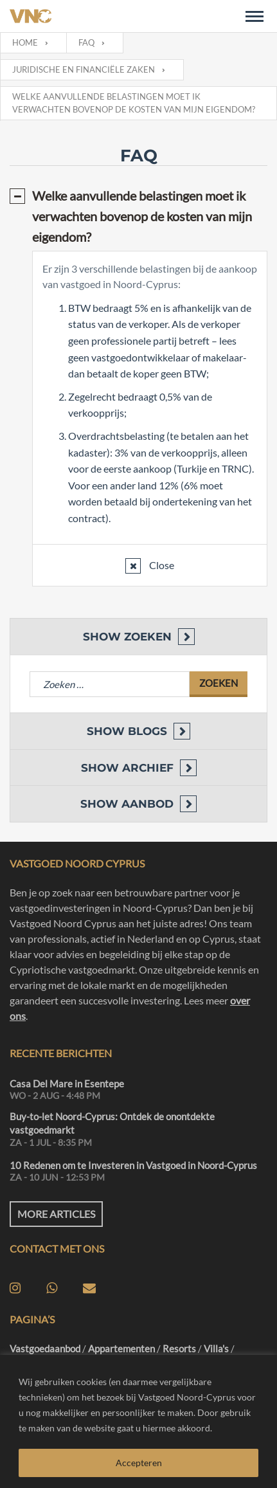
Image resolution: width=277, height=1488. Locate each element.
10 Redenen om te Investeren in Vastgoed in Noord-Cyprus (133, 1165)
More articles (56, 1214)
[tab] (138, 216)
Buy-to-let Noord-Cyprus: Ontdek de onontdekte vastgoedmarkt (112, 1123)
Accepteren (139, 1462)
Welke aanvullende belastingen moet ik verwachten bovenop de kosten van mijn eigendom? (142, 216)
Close (160, 565)
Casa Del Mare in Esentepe (67, 1083)
